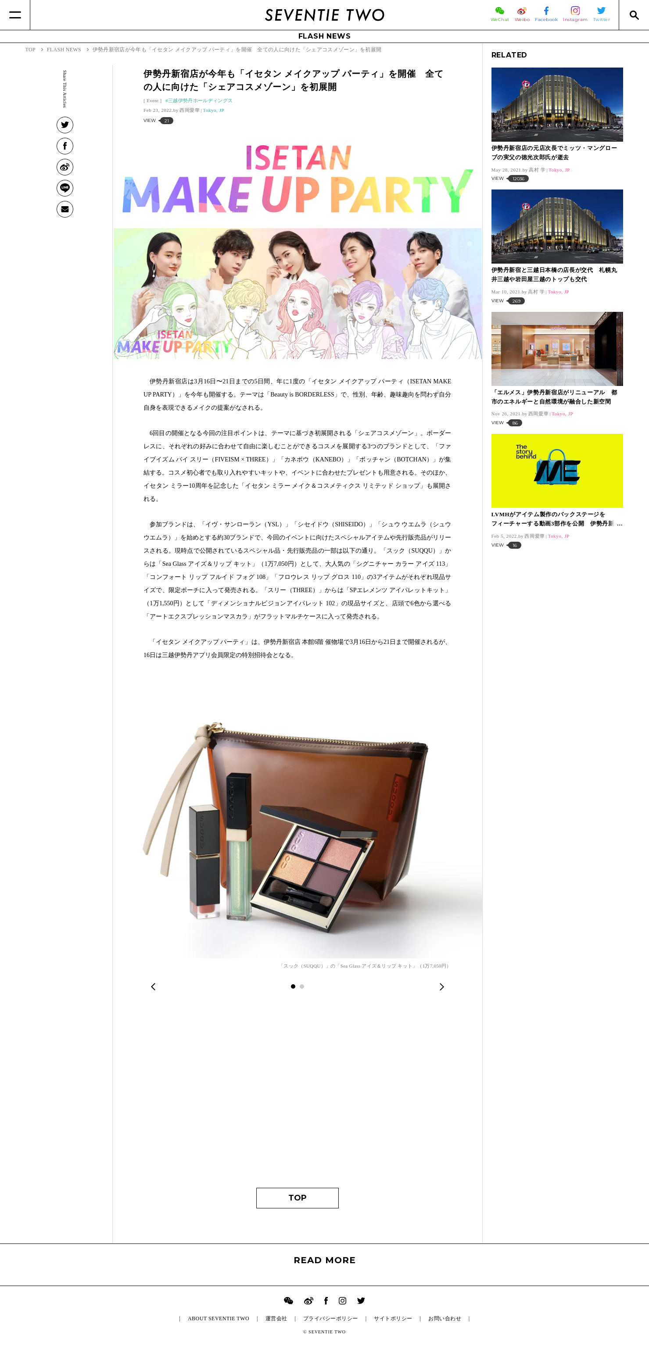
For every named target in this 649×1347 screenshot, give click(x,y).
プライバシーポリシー (330, 1318)
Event (152, 100)
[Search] (634, 15)
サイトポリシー (393, 1318)
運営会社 (276, 1318)
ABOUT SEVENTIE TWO (218, 1318)
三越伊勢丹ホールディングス (200, 100)
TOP (297, 1198)
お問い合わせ (444, 1318)
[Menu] (15, 15)
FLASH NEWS (324, 36)
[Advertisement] (297, 1095)
